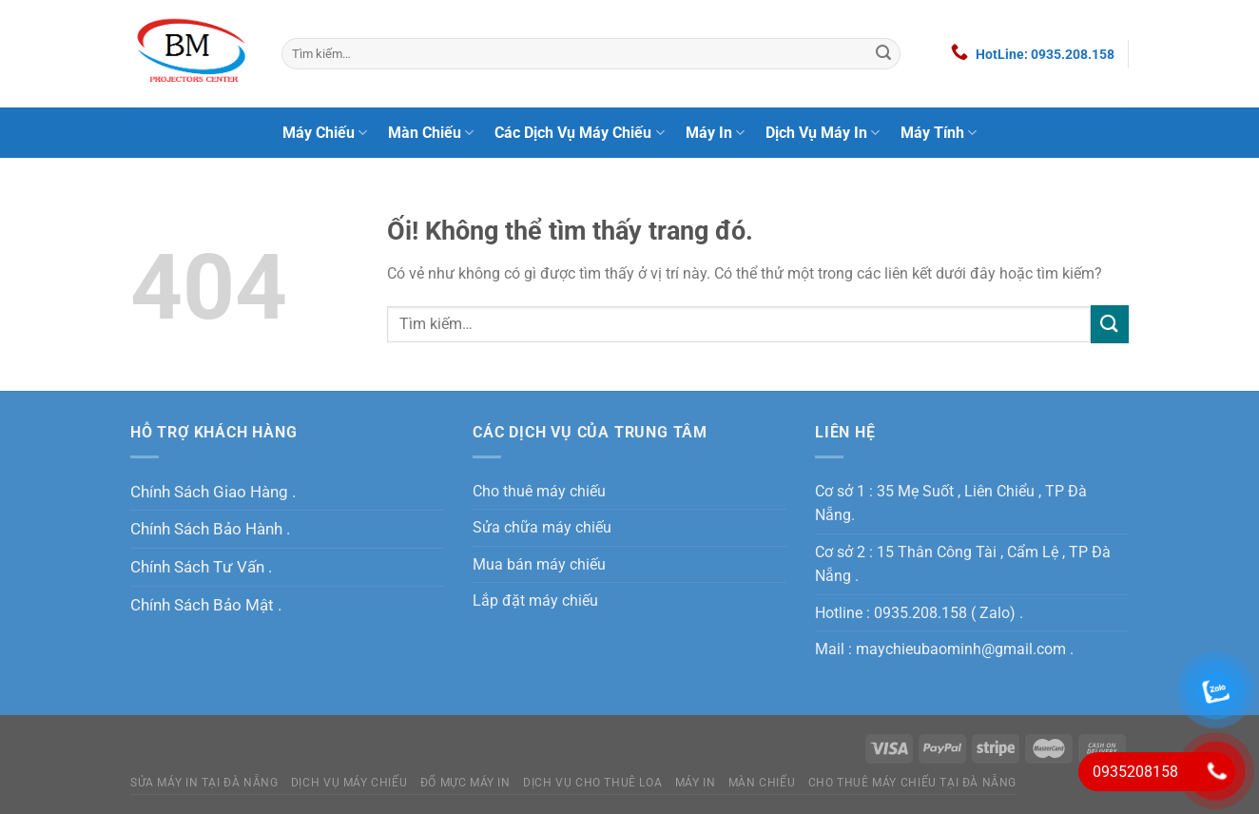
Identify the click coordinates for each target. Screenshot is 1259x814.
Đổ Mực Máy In (465, 782)
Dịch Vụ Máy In (822, 133)
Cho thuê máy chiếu (539, 491)
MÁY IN (695, 782)
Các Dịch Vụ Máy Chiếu (579, 133)
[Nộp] (883, 54)
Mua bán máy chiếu (539, 564)
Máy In (715, 133)
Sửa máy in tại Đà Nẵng (204, 782)
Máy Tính (939, 133)
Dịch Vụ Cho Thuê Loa (592, 782)
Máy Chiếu (324, 133)
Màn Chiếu (431, 133)
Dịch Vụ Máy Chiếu (349, 782)
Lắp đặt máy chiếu (535, 600)
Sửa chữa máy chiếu (542, 527)
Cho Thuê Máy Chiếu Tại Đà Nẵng (912, 782)
